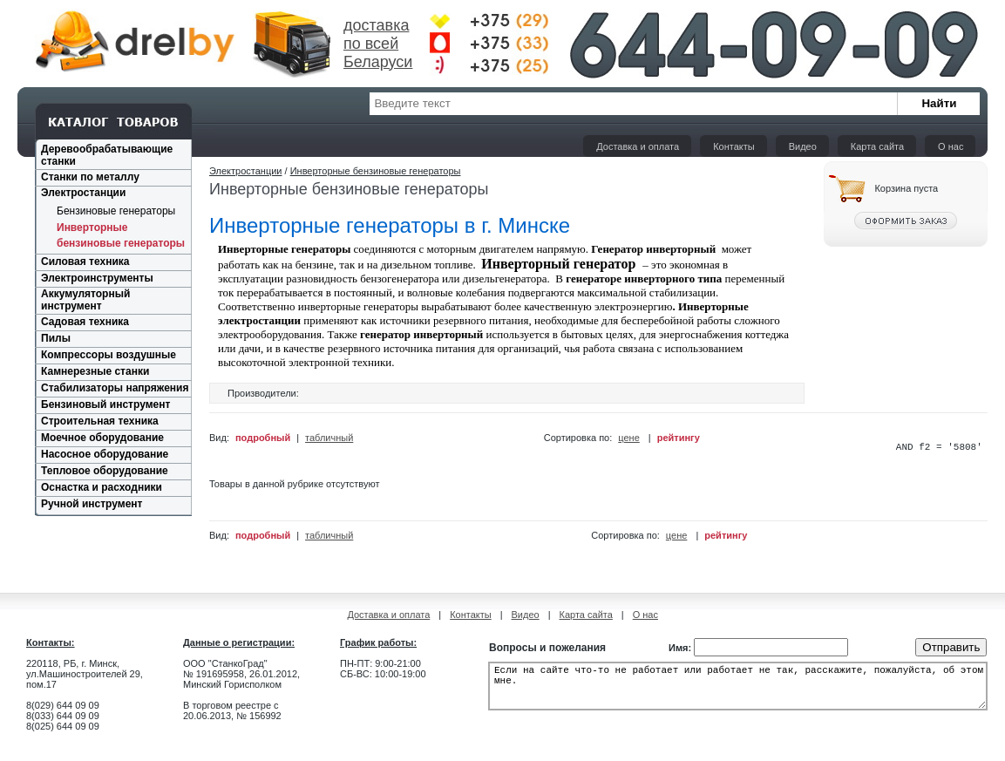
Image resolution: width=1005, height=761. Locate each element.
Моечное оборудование (102, 437)
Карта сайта (877, 146)
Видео (803, 146)
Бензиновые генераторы (116, 211)
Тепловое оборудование (104, 471)
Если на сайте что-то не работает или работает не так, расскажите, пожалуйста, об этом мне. (738, 694)
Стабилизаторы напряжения (114, 388)
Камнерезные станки (95, 371)
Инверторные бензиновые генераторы (375, 171)
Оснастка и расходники (101, 487)
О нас (950, 146)
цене (629, 438)
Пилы (56, 338)
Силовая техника (85, 261)
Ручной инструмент (91, 504)
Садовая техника (85, 322)
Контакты (734, 146)
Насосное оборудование (104, 454)
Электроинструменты (97, 278)
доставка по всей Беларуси (377, 44)
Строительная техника (100, 421)
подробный (262, 438)
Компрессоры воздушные (108, 355)
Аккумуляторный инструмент (85, 300)
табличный (329, 438)
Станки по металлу (90, 177)
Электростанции (83, 193)
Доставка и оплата (637, 146)
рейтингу (678, 438)
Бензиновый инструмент (105, 404)
